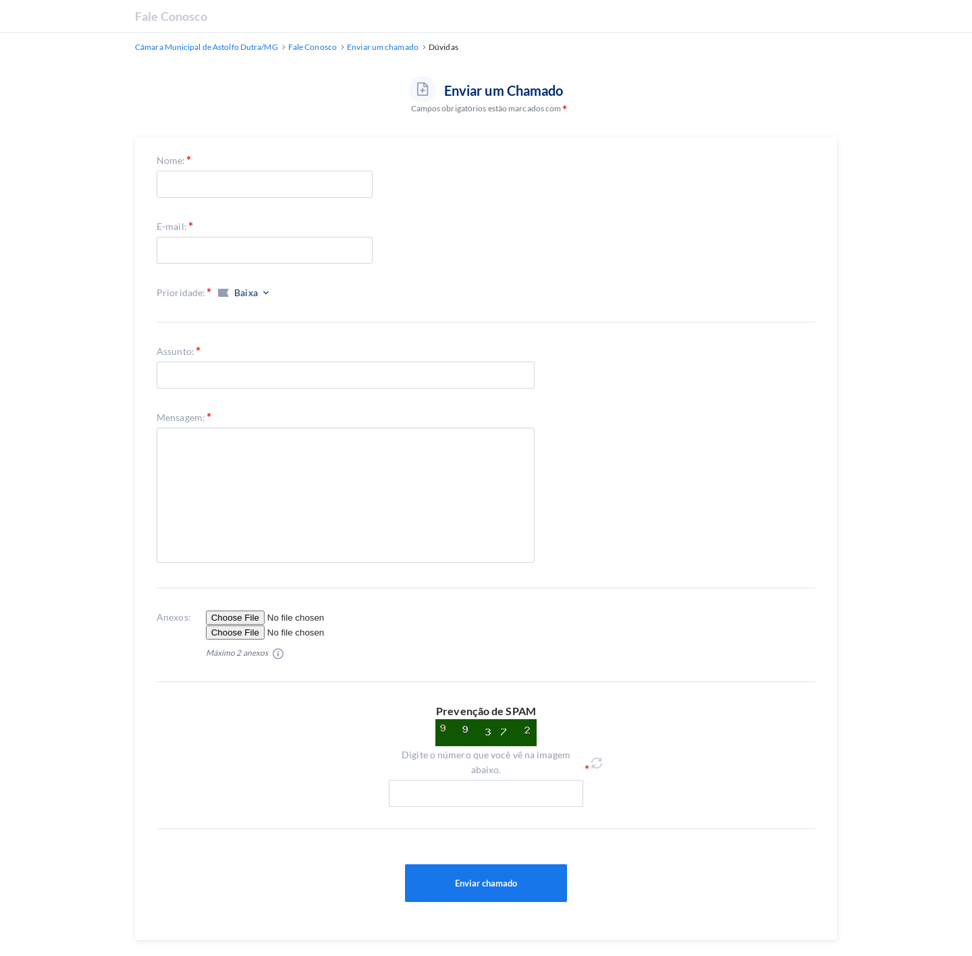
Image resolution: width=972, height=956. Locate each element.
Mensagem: (181, 417)
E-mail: (172, 226)
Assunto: (175, 351)
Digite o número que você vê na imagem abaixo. (486, 762)
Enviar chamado (486, 883)
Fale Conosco (171, 16)
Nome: (171, 160)
